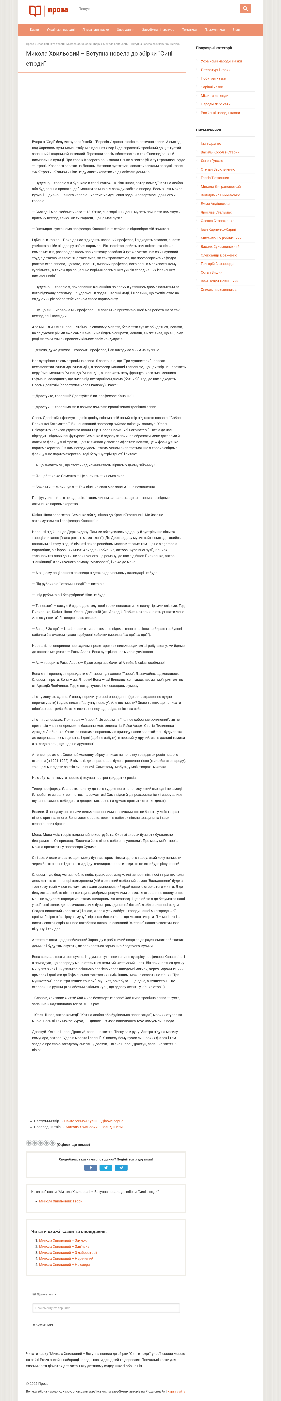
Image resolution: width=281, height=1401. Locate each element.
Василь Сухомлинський (220, 246)
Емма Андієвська (215, 204)
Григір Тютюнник (215, 178)
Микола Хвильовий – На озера (64, 1265)
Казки (34, 30)
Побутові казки (213, 78)
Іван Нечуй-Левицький (219, 281)
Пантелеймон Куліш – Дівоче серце (93, 1121)
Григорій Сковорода (217, 264)
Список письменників (219, 289)
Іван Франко (211, 143)
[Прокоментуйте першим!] (106, 1308)
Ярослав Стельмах (216, 212)
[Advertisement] (106, 106)
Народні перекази (215, 104)
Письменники (215, 30)
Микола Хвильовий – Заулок (63, 1240)
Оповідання (125, 30)
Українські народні (61, 30)
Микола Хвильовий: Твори (60, 1201)
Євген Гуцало (212, 161)
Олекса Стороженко (217, 221)
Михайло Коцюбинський (221, 238)
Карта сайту (176, 1391)
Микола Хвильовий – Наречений (66, 1258)
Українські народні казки (221, 61)
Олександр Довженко (219, 255)
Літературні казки (96, 30)
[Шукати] (245, 8)
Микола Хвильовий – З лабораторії (68, 1252)
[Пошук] (157, 8)
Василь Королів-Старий (220, 152)
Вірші (237, 30)
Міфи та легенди (214, 96)
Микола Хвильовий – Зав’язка (64, 1246)
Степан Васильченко (218, 169)
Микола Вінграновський (221, 186)
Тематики (189, 30)
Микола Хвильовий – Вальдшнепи (94, 1127)
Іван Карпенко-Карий (218, 229)
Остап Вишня (212, 272)
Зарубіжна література (158, 30)
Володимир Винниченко (220, 195)
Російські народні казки (220, 113)
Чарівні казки (212, 87)
